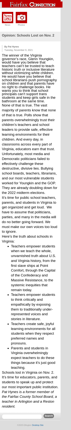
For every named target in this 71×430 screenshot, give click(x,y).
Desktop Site (37, 425)
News (7, 25)
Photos (21, 25)
